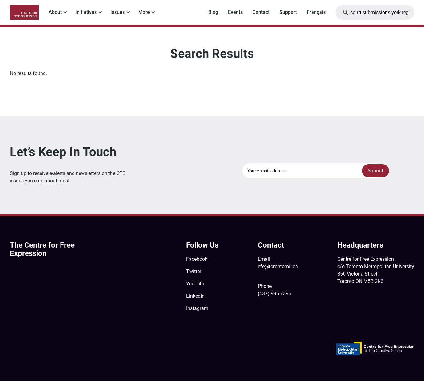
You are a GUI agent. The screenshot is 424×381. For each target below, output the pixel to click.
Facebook (196, 259)
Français (316, 12)
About (55, 12)
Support (288, 12)
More (144, 12)
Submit (375, 170)
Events (235, 12)
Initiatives (86, 12)
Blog (213, 12)
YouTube (195, 284)
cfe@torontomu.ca (278, 266)
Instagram (197, 308)
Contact (261, 12)
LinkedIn (195, 296)
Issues (117, 12)
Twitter (193, 271)
